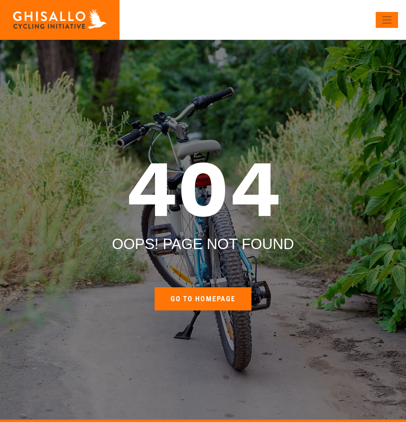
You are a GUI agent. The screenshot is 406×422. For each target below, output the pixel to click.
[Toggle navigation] (387, 20)
